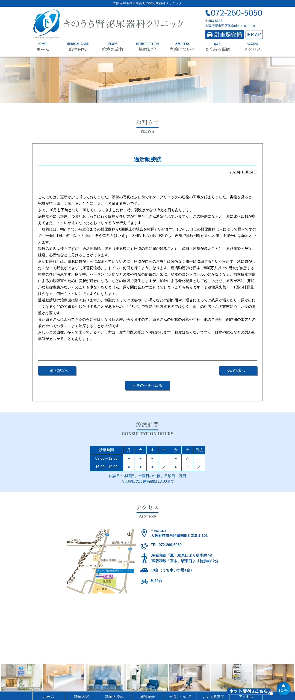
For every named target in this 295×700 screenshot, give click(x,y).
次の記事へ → (238, 371)
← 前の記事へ (56, 371)
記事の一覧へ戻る (147, 385)
